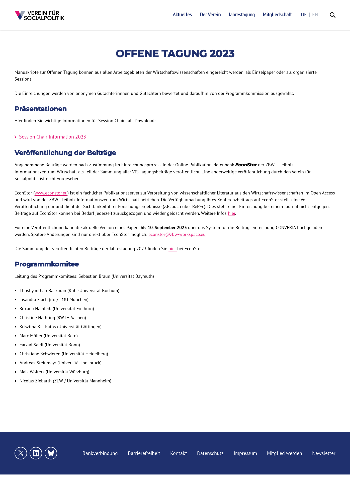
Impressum (245, 453)
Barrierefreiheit (144, 453)
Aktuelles (182, 14)
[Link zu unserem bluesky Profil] (51, 453)
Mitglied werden (284, 453)
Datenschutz (210, 453)
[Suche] (332, 15)
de (304, 15)
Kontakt (178, 453)
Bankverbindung (100, 453)
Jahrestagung (242, 14)
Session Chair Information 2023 (52, 136)
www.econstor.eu (51, 193)
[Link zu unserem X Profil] (21, 453)
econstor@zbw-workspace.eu (177, 234)
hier (231, 213)
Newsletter (323, 453)
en (315, 15)
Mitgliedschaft (277, 14)
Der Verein (210, 14)
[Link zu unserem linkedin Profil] (36, 453)
